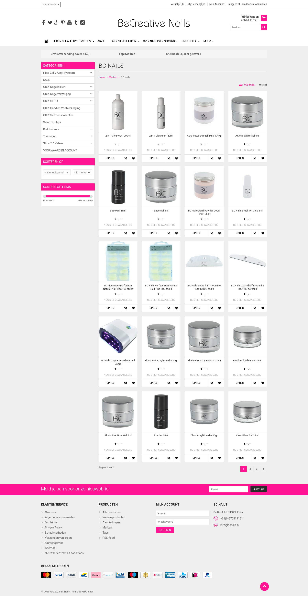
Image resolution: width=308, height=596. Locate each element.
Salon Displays (52, 121)
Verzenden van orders (58, 537)
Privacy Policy (53, 527)
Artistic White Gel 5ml (247, 135)
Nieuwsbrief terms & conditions (64, 552)
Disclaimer (51, 522)
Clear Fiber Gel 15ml (247, 435)
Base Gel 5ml (161, 210)
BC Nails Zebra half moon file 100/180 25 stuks (204, 287)
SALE (101, 40)
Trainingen (49, 136)
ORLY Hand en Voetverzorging (61, 107)
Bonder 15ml (161, 435)
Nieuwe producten (114, 517)
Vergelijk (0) (177, 4)
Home (102, 77)
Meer (207, 40)
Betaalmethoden (55, 532)
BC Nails (125, 77)
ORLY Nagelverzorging (159, 40)
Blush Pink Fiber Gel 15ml (247, 360)
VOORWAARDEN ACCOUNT (60, 150)
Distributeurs (51, 128)
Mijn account (216, 4)
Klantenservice (54, 542)
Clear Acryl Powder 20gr (204, 435)
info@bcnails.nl (229, 524)
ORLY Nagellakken (123, 40)
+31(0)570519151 (231, 518)
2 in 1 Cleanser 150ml (161, 135)
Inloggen (233, 4)
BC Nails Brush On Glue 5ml (247, 210)
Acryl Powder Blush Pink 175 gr (204, 135)
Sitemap (50, 547)
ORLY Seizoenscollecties (58, 114)
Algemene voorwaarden (60, 517)
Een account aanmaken (254, 4)
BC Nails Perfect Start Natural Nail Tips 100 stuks (161, 287)
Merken (113, 77)
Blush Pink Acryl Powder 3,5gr (204, 360)
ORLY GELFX (189, 40)
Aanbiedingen (111, 522)
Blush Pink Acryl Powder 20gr (161, 360)
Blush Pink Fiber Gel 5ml (118, 435)
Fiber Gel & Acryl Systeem (72, 40)
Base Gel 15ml (118, 210)
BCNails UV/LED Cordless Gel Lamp (118, 362)
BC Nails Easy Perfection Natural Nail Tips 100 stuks (118, 287)
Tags (106, 532)
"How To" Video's (53, 143)
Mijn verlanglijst (196, 4)
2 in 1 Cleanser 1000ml (118, 135)
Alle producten (112, 511)
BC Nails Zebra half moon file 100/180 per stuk (247, 287)
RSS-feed (109, 537)
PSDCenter (87, 591)
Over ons (50, 511)
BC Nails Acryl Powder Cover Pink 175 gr (204, 212)
